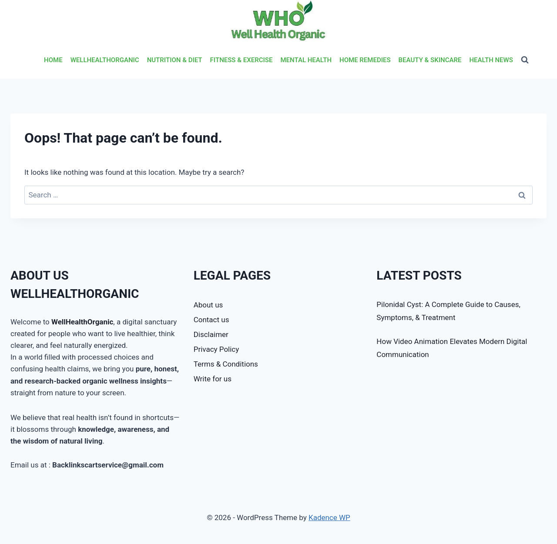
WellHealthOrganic (82, 321)
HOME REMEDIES (365, 60)
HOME (53, 60)
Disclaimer (211, 334)
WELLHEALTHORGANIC (104, 60)
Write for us (213, 378)
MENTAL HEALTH (306, 60)
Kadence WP (329, 517)
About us (208, 304)
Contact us (211, 319)
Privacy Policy (216, 349)
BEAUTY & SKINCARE (430, 60)
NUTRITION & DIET (174, 60)
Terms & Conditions (226, 364)
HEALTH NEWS (491, 60)
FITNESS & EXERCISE (241, 60)
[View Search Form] (525, 60)
